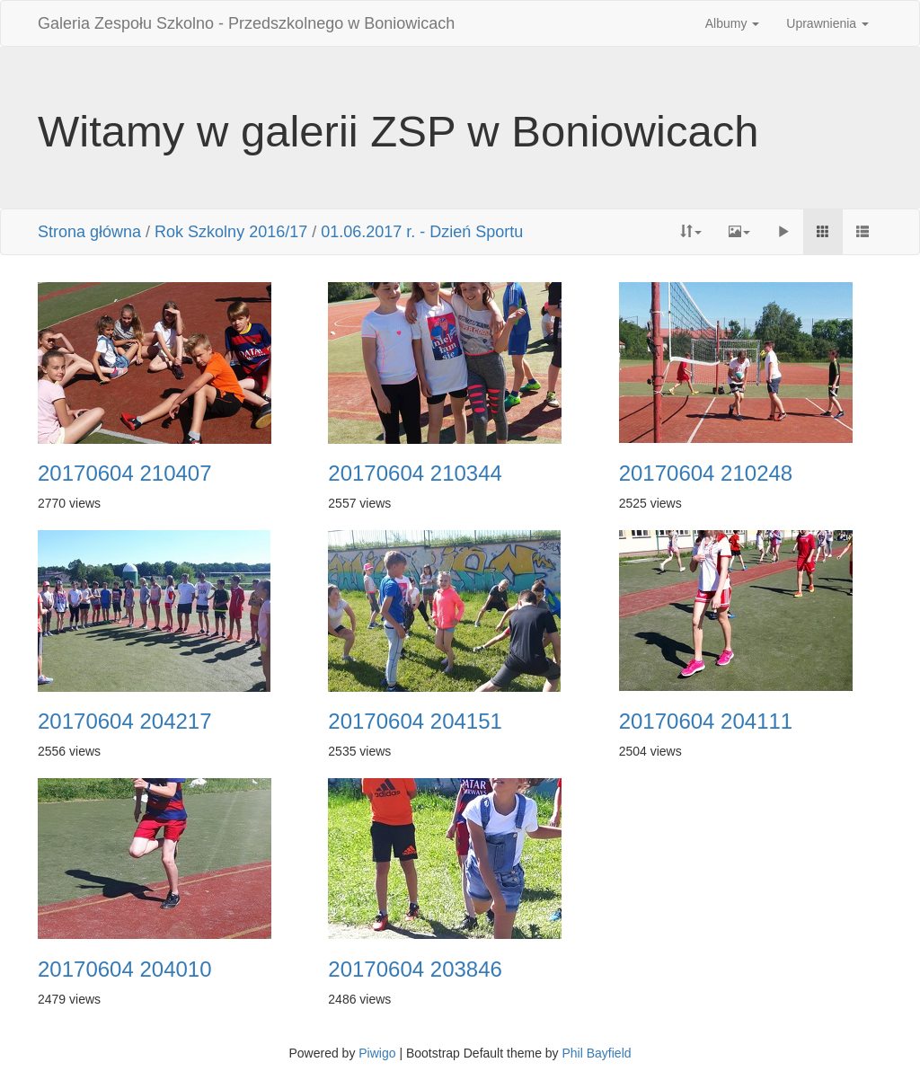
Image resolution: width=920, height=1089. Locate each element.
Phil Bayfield (596, 1053)
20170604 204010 (125, 969)
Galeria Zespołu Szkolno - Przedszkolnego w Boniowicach (246, 23)
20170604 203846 (415, 969)
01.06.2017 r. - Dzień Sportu (422, 232)
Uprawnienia (827, 23)
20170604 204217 (125, 721)
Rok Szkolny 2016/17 (231, 232)
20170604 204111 (706, 721)
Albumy (732, 23)
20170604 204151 (415, 721)
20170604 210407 (125, 473)
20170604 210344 (415, 473)
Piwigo (376, 1053)
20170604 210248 (706, 473)
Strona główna (89, 232)
